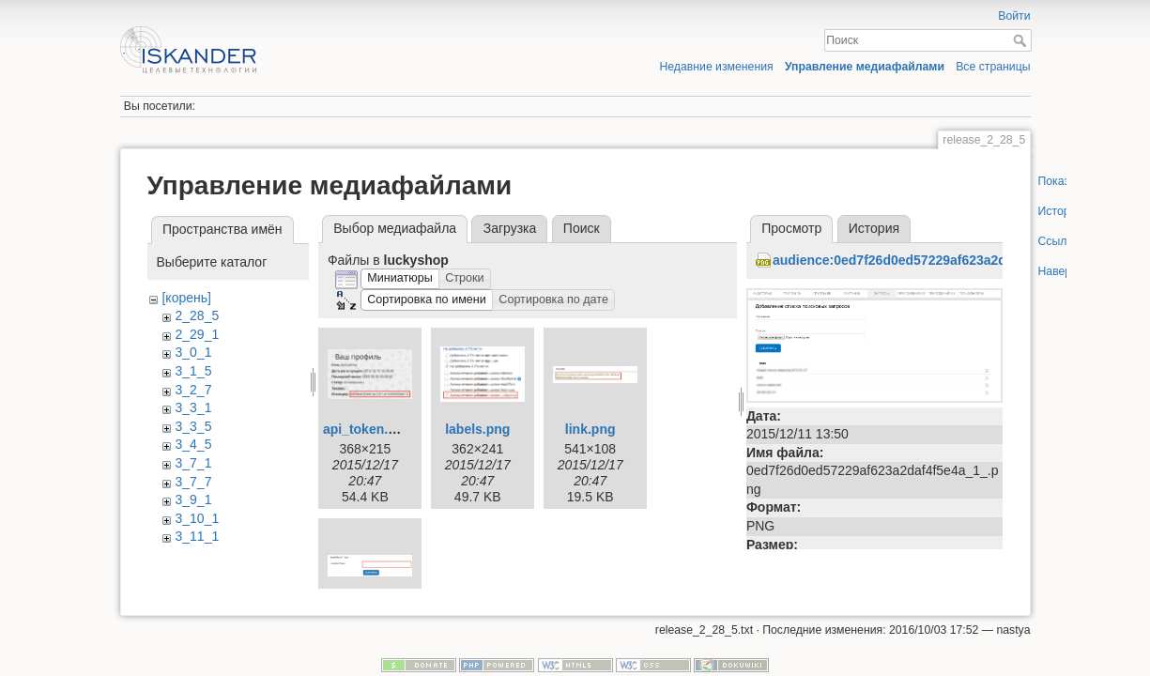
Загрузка (510, 228)
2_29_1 (197, 334)
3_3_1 (193, 407)
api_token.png (367, 429)
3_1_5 (193, 370)
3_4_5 (193, 444)
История (874, 228)
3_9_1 (193, 499)
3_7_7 (193, 481)
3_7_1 (193, 462)
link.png (590, 429)
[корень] (185, 297)
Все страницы (993, 66)
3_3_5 (193, 426)
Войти (1014, 16)
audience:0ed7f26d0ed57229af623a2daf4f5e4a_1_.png (941, 260)
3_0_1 (193, 352)
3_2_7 (193, 389)
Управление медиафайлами (864, 66)
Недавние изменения (716, 66)
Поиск (1022, 40)
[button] (399, 279)
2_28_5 (197, 315)
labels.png (477, 429)
